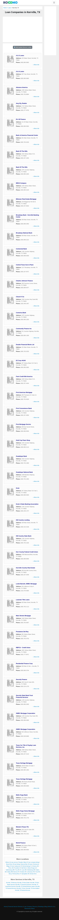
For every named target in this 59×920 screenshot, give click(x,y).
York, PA (37, 872)
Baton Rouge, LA (32, 868)
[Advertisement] (22, 29)
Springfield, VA (25, 873)
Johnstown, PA (31, 872)
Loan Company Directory (30, 906)
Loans (9, 8)
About (32, 908)
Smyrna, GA (35, 866)
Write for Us (51, 906)
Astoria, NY (16, 872)
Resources (27, 908)
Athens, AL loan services (12, 862)
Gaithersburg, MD (10, 870)
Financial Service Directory (15, 906)
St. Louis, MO (23, 870)
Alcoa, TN (11, 873)
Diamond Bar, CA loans (26, 864)
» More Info (36, 64)
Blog (46, 906)
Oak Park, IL (24, 868)
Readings (41, 906)
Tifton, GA (10, 868)
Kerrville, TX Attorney (11, 882)
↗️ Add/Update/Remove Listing (22, 47)
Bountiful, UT (18, 873)
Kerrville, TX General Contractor (23, 884)
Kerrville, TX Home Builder (32, 888)
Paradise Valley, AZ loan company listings (29, 862)
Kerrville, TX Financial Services (22, 890)
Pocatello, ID (17, 868)
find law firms (33, 873)
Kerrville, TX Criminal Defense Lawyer (25, 886)
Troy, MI (17, 870)
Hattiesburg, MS (31, 870)
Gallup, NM (10, 872)
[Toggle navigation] (54, 2)
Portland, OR (23, 872)
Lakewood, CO (18, 866)
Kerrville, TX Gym (21, 888)
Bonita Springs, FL (27, 866)
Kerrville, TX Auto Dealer (24, 882)
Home (5, 8)
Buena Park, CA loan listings (13, 864)
